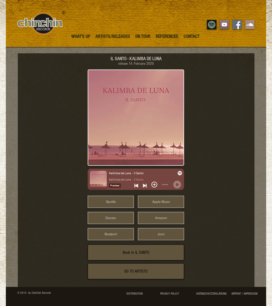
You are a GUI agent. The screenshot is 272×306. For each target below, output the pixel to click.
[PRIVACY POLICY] (169, 293)
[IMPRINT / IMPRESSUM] (244, 293)
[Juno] (161, 234)
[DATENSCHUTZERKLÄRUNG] (211, 293)
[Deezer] (111, 218)
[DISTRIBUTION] (135, 293)
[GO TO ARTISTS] (136, 271)
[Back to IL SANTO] (136, 252)
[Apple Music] (161, 202)
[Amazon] (161, 218)
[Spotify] (111, 202)
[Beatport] (111, 234)
